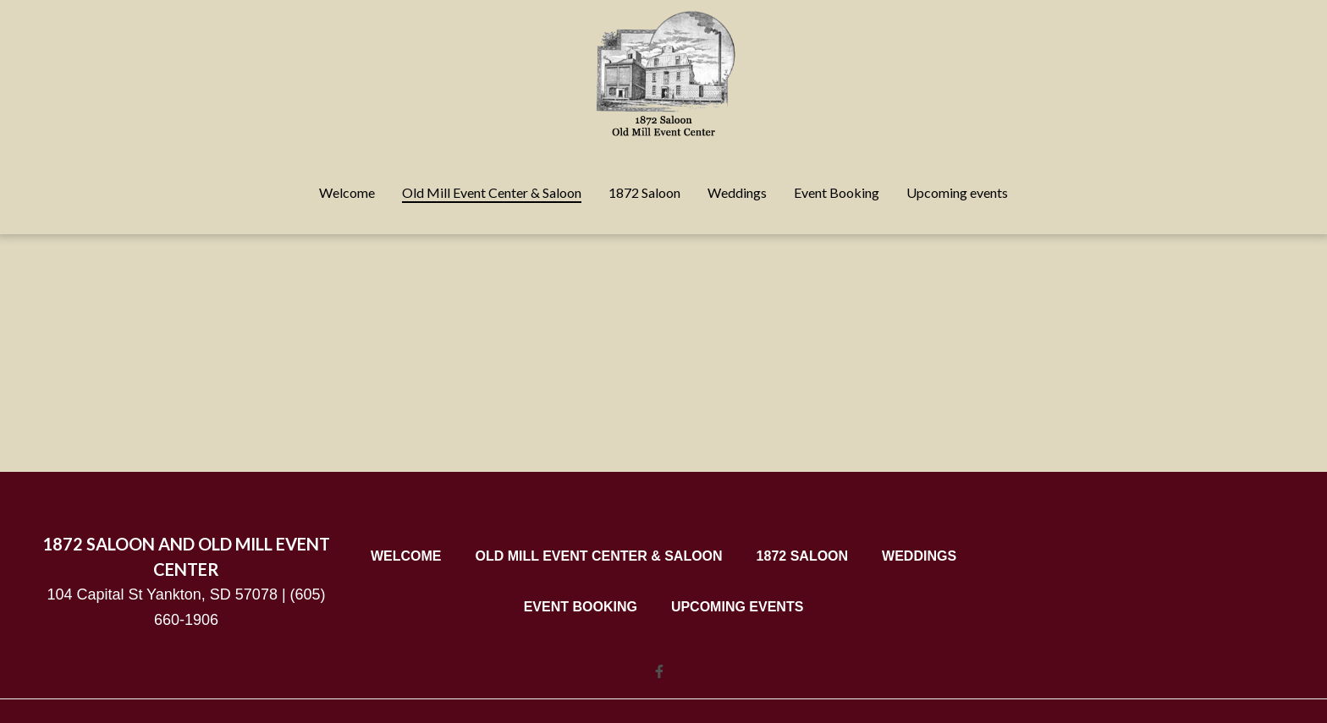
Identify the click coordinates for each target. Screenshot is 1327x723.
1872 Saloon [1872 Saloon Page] (644, 192)
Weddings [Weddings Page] (737, 192)
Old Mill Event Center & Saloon (603, 555)
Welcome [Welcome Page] (347, 192)
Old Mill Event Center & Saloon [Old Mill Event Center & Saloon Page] (491, 192)
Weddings (924, 555)
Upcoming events (742, 606)
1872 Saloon (807, 555)
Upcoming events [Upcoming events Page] (957, 192)
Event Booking (585, 606)
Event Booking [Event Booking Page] (836, 192)
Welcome (411, 555)
